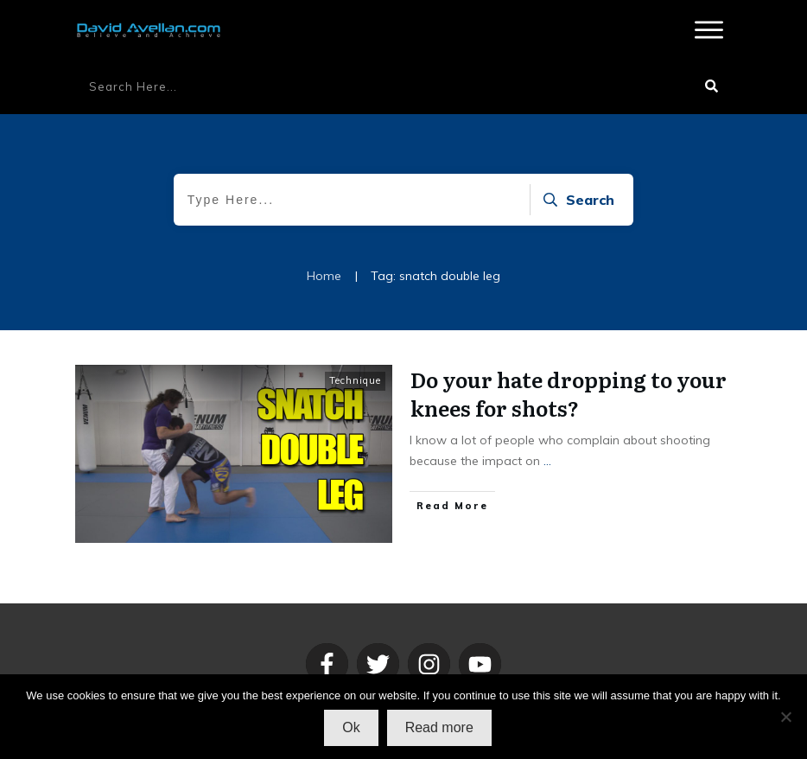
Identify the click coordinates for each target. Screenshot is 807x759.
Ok (350, 727)
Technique (355, 380)
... (547, 461)
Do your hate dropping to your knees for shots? (568, 394)
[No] (785, 716)
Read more (439, 727)
